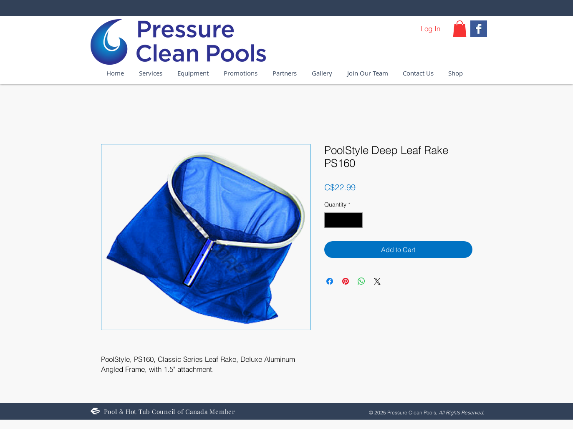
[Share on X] (377, 281)
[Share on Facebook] (330, 281)
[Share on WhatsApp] (361, 281)
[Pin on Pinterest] (346, 281)
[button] (460, 28)
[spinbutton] (343, 220)
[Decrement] (331, 220)
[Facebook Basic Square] (478, 28)
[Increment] (356, 220)
